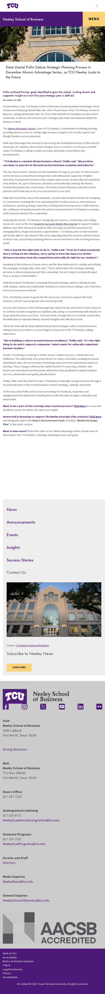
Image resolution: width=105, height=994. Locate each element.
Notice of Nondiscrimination (18, 961)
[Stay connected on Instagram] (24, 707)
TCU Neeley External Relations (32, 645)
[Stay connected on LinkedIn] (80, 707)
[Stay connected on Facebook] (6, 707)
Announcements (21, 522)
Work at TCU (10, 953)
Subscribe (19, 667)
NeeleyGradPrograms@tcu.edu (24, 844)
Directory (9, 863)
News (12, 509)
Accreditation (10, 977)
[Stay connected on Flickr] (99, 707)
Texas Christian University (52, 984)
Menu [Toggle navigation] (93, 19)
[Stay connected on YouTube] (62, 707)
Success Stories (20, 560)
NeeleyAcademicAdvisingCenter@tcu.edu (31, 820)
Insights (13, 547)
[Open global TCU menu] (27, 6)
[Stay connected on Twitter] (43, 707)
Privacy (7, 973)
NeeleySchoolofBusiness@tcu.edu (26, 900)
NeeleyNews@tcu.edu (18, 881)
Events (12, 534)
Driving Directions (15, 749)
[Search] (96, 6)
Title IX (6, 965)
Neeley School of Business (23, 19)
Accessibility (10, 957)
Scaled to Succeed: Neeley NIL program (55, 224)
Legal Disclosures (12, 969)
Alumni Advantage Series (21, 129)
